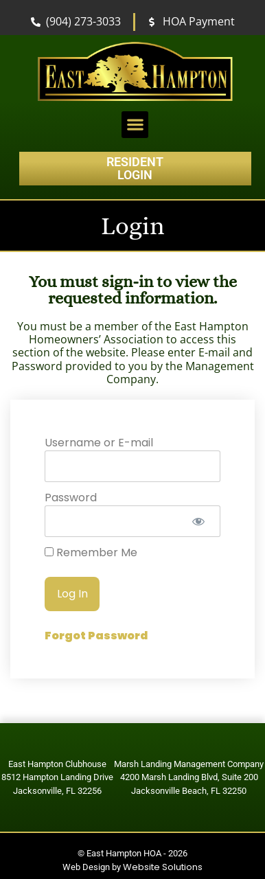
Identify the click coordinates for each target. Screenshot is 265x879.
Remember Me (91, 552)
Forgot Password (96, 635)
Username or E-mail (99, 442)
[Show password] (198, 521)
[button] (135, 124)
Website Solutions (163, 867)
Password (71, 497)
